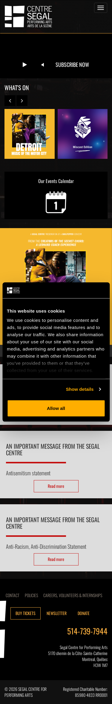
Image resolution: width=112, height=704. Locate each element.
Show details (80, 389)
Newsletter (57, 613)
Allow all (56, 408)
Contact (12, 595)
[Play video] (24, 64)
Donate (84, 613)
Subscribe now (72, 64)
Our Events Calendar (56, 195)
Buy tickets (26, 613)
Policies (31, 595)
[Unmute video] (42, 64)
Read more (56, 486)
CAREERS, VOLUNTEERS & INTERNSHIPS (72, 595)
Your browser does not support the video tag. (56, 55)
